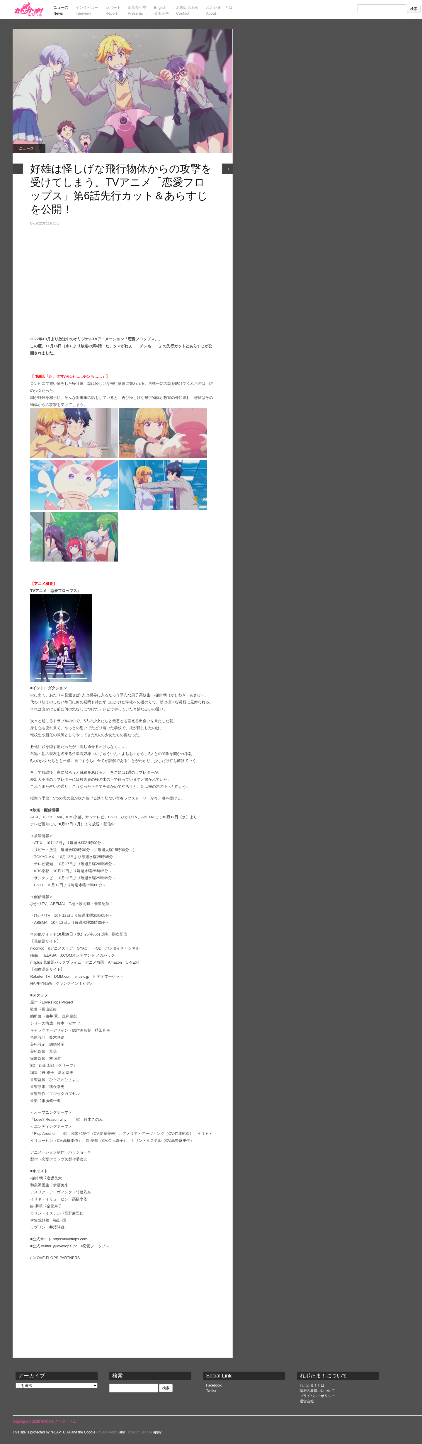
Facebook (214, 1385)
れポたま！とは (312, 1385)
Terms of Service (139, 1432)
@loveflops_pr (64, 1246)
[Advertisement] (122, 271)
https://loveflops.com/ (71, 1239)
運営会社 (307, 1401)
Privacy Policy (107, 1432)
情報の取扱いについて (317, 1391)
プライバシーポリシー (317, 1396)
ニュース (26, 148)
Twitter (211, 1391)
